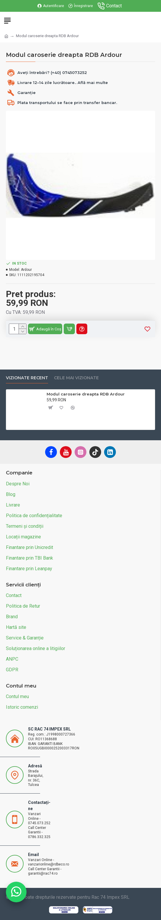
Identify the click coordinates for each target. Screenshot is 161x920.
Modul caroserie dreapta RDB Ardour (86, 394)
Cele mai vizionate (76, 377)
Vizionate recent (27, 377)
